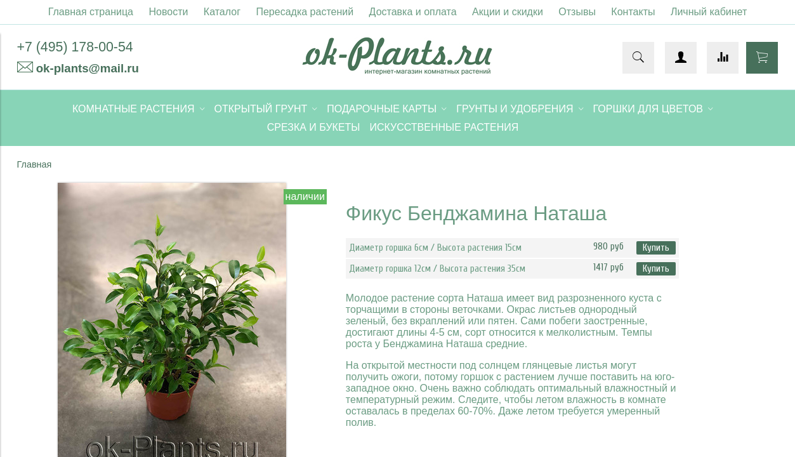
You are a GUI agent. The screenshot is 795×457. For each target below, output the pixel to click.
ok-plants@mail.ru (87, 68)
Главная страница (90, 11)
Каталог (222, 11)
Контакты (633, 11)
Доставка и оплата (413, 11)
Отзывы (577, 11)
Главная (34, 164)
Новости (168, 11)
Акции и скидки (507, 11)
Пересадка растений (304, 11)
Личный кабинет (709, 11)
